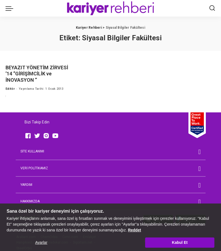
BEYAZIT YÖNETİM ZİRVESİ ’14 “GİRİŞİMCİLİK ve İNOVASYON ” (37, 74)
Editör (10, 89)
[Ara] (212, 8)
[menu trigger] (11, 8)
